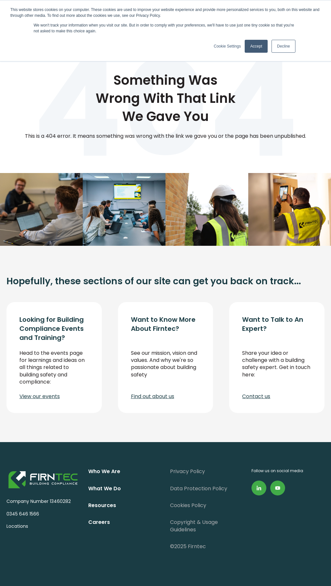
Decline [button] (283, 46)
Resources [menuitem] (102, 505)
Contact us (256, 396)
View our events (39, 396)
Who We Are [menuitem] (104, 471)
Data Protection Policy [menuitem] (198, 488)
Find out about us (152, 396)
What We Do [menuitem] (104, 488)
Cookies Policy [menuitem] (188, 505)
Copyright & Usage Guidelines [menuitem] (194, 525)
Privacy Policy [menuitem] (187, 471)
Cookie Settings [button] (227, 46)
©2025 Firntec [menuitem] (188, 546)
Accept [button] (256, 46)
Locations (17, 526)
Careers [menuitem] (99, 522)
